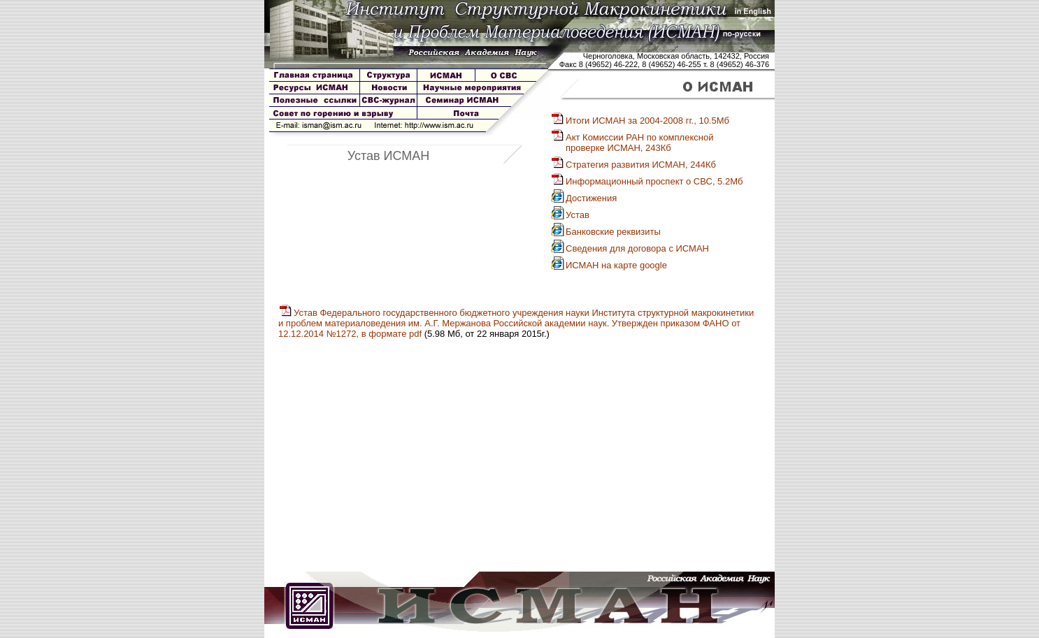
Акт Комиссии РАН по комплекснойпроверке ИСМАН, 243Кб (631, 142)
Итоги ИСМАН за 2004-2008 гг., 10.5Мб (639, 120)
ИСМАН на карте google (608, 265)
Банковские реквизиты (605, 231)
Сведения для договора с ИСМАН (629, 248)
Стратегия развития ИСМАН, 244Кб (633, 164)
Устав (569, 215)
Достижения (583, 198)
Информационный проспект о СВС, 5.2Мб (646, 181)
